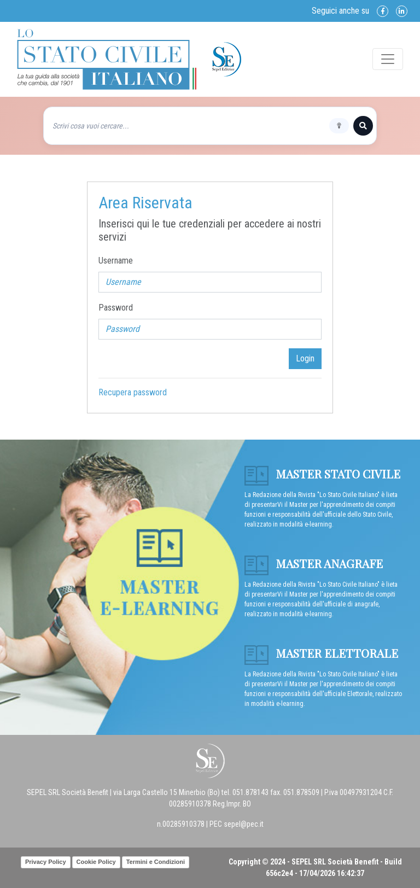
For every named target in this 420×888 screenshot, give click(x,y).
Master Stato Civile (322, 473)
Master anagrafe (313, 563)
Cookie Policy (96, 861)
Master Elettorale (321, 653)
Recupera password (132, 392)
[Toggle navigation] (387, 59)
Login (305, 358)
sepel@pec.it (244, 824)
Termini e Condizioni (155, 861)
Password (115, 307)
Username (115, 260)
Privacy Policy (45, 861)
